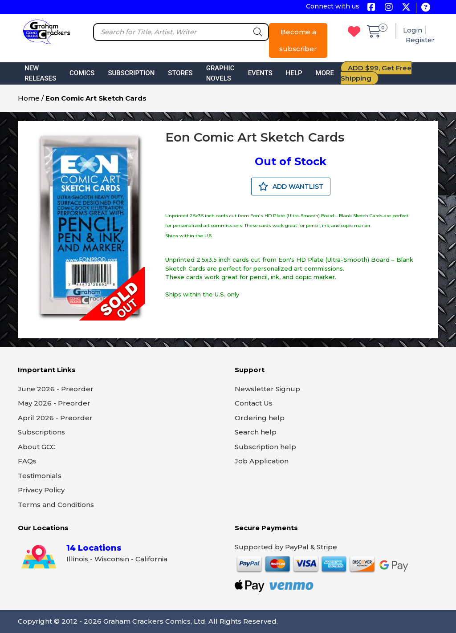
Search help (256, 432)
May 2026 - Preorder (54, 403)
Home (29, 98)
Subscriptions (41, 432)
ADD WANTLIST (290, 186)
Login (412, 30)
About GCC (37, 446)
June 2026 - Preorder (56, 389)
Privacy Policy (41, 490)
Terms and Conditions (56, 504)
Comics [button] (81, 73)
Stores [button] (180, 73)
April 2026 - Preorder (55, 418)
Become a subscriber (298, 40)
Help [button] (294, 73)
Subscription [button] (131, 73)
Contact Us (254, 403)
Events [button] (260, 73)
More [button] (325, 73)
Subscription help (265, 446)
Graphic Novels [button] (220, 73)
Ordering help (260, 418)
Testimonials (39, 475)
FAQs (27, 461)
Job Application (262, 461)
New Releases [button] (40, 73)
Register (420, 40)
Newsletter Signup (267, 389)
